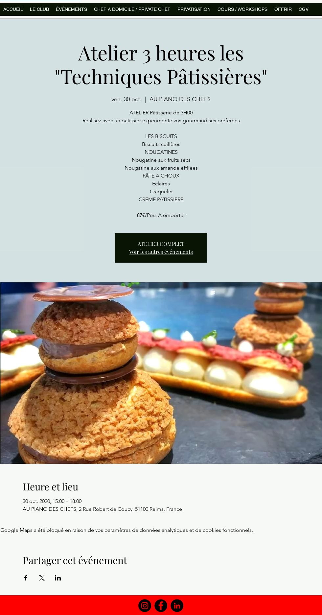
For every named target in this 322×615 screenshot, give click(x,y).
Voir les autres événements (161, 251)
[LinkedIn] (177, 605)
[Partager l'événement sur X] (42, 577)
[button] (242, 9)
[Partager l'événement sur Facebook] (26, 577)
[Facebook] (160, 605)
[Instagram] (144, 605)
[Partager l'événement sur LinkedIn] (58, 577)
